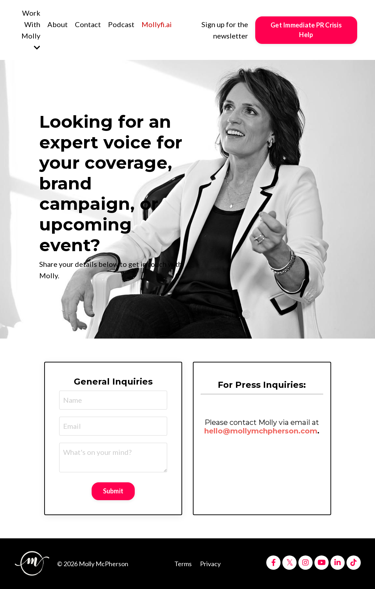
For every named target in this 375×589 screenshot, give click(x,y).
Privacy (210, 564)
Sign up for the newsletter (224, 30)
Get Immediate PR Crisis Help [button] (306, 30)
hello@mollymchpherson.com (260, 431)
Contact (88, 24)
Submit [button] (113, 491)
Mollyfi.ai (157, 24)
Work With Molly (30, 30)
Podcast (121, 24)
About (57, 24)
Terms (183, 564)
